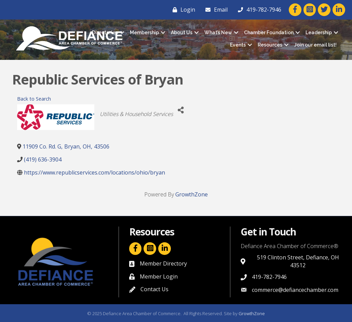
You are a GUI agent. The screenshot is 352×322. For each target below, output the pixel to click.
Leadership (319, 32)
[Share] (180, 110)
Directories (105, 32)
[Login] (182, 9)
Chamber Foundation (269, 32)
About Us (181, 32)
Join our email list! (315, 45)
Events (238, 45)
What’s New (218, 32)
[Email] (215, 9)
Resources (270, 45)
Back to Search (34, 98)
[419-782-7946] (257, 9)
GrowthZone (191, 194)
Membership (144, 32)
